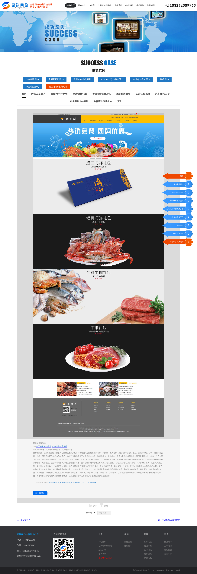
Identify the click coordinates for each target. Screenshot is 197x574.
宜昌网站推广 (76, 482)
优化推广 (128, 546)
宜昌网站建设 (54, 482)
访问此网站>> (40, 493)
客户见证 (148, 542)
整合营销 (128, 542)
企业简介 (168, 542)
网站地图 (87, 570)
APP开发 (102, 550)
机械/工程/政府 (143, 94)
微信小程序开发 (49, 570)
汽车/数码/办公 (162, 94)
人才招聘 (168, 546)
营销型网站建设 (61, 570)
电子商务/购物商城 (79, 101)
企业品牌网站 (32, 79)
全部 (24, 94)
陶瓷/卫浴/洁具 (38, 94)
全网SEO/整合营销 (82, 79)
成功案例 (140, 5)
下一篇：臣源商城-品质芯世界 (167, 520)
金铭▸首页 (70, 5)
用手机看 (104, 512)
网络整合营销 (65, 482)
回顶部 (94, 570)
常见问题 (151, 5)
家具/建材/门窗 (80, 94)
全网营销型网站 (104, 5)
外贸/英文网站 (32, 86)
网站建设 (82, 5)
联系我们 (168, 550)
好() (93, 506)
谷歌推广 (31, 570)
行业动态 (148, 550)
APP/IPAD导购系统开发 (112, 79)
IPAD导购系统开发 (89, 482)
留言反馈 (168, 554)
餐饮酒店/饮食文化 (101, 94)
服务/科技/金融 (123, 94)
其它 (119, 101)
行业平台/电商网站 (58, 86)
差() (104, 506)
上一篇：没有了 (23, 520)
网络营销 (118, 5)
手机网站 (164, 79)
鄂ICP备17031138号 (173, 570)
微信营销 (129, 5)
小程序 (92, 5)
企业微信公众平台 (141, 79)
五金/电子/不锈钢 (59, 94)
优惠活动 (148, 558)
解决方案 (148, 546)
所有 (181, 176)
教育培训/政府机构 (103, 101)
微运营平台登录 (105, 558)
